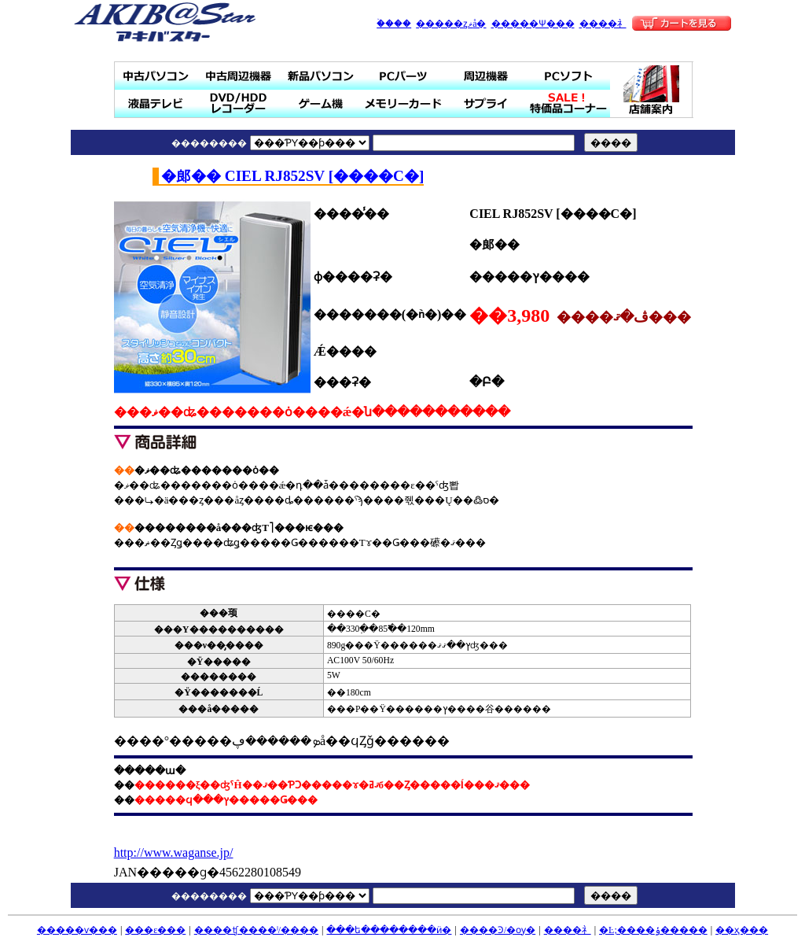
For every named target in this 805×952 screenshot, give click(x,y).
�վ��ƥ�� (156, 103)
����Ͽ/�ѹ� (497, 929)
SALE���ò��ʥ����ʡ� (568, 103)
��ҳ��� (741, 929)
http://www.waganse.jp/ (173, 852)
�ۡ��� (394, 23)
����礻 (603, 23)
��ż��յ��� (238, 76)
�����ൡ (321, 103)
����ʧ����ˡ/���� (256, 929)
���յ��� (486, 76)
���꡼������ (403, 103)
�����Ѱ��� (533, 23)
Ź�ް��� (652, 89)
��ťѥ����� (156, 76)
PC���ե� (568, 76)
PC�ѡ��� (403, 76)
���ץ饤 (486, 103)
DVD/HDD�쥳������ (238, 103)
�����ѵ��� (77, 929)
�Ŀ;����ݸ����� (653, 929)
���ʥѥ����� (321, 76)
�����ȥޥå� (451, 23)
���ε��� (155, 929)
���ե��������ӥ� (388, 929)
